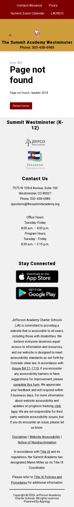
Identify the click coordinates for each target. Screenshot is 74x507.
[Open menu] (10, 35)
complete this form (26, 385)
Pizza (53, 5)
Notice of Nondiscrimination (37, 442)
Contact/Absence (29, 5)
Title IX (45, 452)
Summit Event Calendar (28, 13)
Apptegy (44, 501)
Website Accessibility (45, 437)
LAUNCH (57, 13)
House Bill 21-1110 (25, 368)
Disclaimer (19, 437)
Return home (21, 105)
